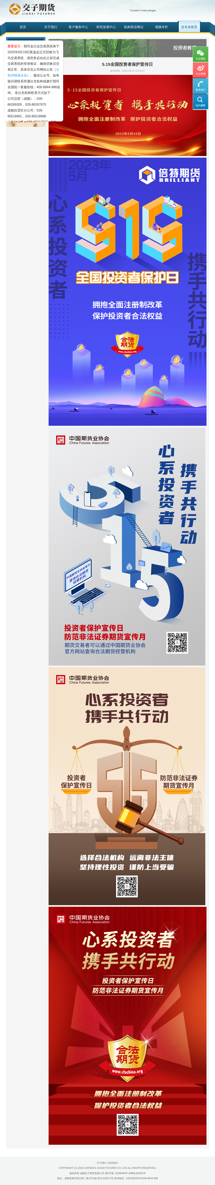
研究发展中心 (106, 27)
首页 (23, 27)
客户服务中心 (78, 27)
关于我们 (50, 27)
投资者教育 (189, 27)
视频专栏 (161, 27)
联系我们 (113, 1163)
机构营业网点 (134, 27)
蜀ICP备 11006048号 (116, 1173)
